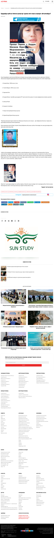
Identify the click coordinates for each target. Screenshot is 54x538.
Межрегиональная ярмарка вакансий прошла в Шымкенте (13, 310)
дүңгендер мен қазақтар (36, 191)
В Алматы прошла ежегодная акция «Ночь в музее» (19, 267)
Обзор (20, 505)
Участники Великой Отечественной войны (9, 509)
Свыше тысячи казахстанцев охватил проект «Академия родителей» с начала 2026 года (40, 353)
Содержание (38, 506)
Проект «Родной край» (5, 500)
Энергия (38, 500)
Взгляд (20, 506)
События (20, 502)
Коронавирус (3, 520)
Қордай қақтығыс (22, 191)
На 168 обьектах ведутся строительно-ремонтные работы (20, 280)
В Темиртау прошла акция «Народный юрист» (13, 331)
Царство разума (39, 502)
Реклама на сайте (4, 535)
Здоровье (3, 514)
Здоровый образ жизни (5, 517)
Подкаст (20, 503)
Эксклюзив (21, 508)
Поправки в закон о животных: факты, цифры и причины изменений (40, 332)
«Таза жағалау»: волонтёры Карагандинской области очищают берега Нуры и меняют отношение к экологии (40, 310)
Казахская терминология (23, 500)
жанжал (2, 191)
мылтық (15, 191)
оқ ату (7, 191)
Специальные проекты (5, 502)
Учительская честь (40, 505)
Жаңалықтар (7, 8)
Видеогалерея (3, 503)
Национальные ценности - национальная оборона (9, 506)
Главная (2, 8)
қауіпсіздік (11, 191)
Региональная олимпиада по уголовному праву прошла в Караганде (13, 353)
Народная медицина (5, 518)
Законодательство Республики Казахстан (9, 510)
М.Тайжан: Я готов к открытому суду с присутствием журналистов (22, 273)
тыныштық (28, 191)
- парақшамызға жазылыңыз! (26, 194)
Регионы (20, 509)
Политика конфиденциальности (12, 535)
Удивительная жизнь (40, 503)
